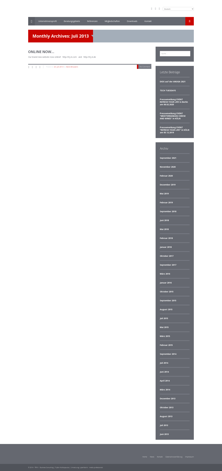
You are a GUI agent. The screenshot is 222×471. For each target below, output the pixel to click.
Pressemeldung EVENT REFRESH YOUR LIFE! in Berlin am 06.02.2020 (174, 102)
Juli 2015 (164, 318)
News (152, 457)
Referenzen (92, 21)
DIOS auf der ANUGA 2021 (172, 81)
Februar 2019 (166, 202)
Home (144, 457)
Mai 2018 (164, 229)
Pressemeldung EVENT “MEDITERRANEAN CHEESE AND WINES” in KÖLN (173, 116)
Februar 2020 (166, 175)
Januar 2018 (166, 247)
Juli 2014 (164, 363)
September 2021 (168, 158)
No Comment (145, 66)
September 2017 (168, 265)
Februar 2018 (166, 238)
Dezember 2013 (167, 398)
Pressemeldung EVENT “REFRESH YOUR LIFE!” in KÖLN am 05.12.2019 (174, 130)
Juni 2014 (164, 371)
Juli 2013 (164, 425)
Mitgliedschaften (112, 21)
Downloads (132, 21)
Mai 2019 (164, 193)
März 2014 (165, 389)
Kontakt (148, 21)
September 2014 (168, 354)
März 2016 (165, 273)
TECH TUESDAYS (168, 90)
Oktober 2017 (166, 256)
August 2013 (166, 416)
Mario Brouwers (72, 67)
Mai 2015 (164, 327)
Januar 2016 (166, 282)
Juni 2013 (164, 434)
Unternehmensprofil (47, 21)
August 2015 (166, 309)
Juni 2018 (164, 220)
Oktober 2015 (166, 291)
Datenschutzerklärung (174, 457)
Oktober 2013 (166, 407)
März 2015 (165, 336)
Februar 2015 (166, 345)
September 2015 (168, 300)
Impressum (189, 457)
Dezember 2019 (167, 184)
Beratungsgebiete (72, 21)
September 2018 (168, 211)
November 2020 (168, 166)
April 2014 (165, 380)
